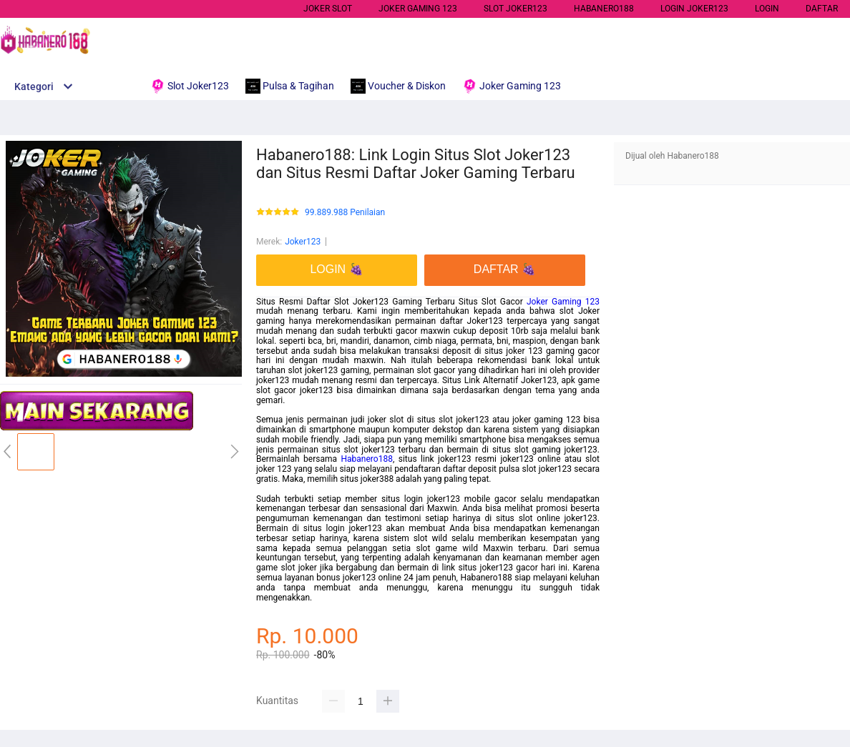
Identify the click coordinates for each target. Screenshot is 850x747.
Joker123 (303, 242)
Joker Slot (327, 9)
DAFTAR (822, 9)
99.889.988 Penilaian (345, 212)
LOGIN (767, 9)
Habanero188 (367, 459)
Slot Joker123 (515, 9)
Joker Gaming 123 (563, 302)
